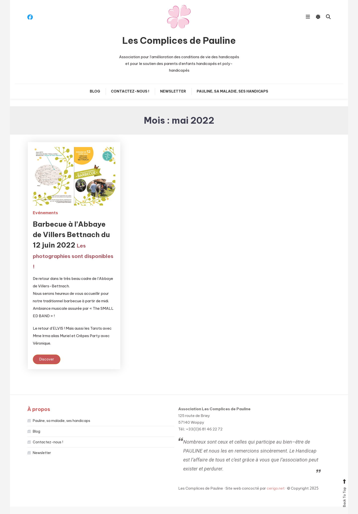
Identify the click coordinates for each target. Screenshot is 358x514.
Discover (46, 359)
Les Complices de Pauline (179, 40)
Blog (95, 91)
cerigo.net (272, 488)
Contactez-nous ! (130, 91)
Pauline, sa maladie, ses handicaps (232, 91)
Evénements (45, 212)
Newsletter (173, 91)
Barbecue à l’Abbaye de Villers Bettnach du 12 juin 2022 (73, 245)
